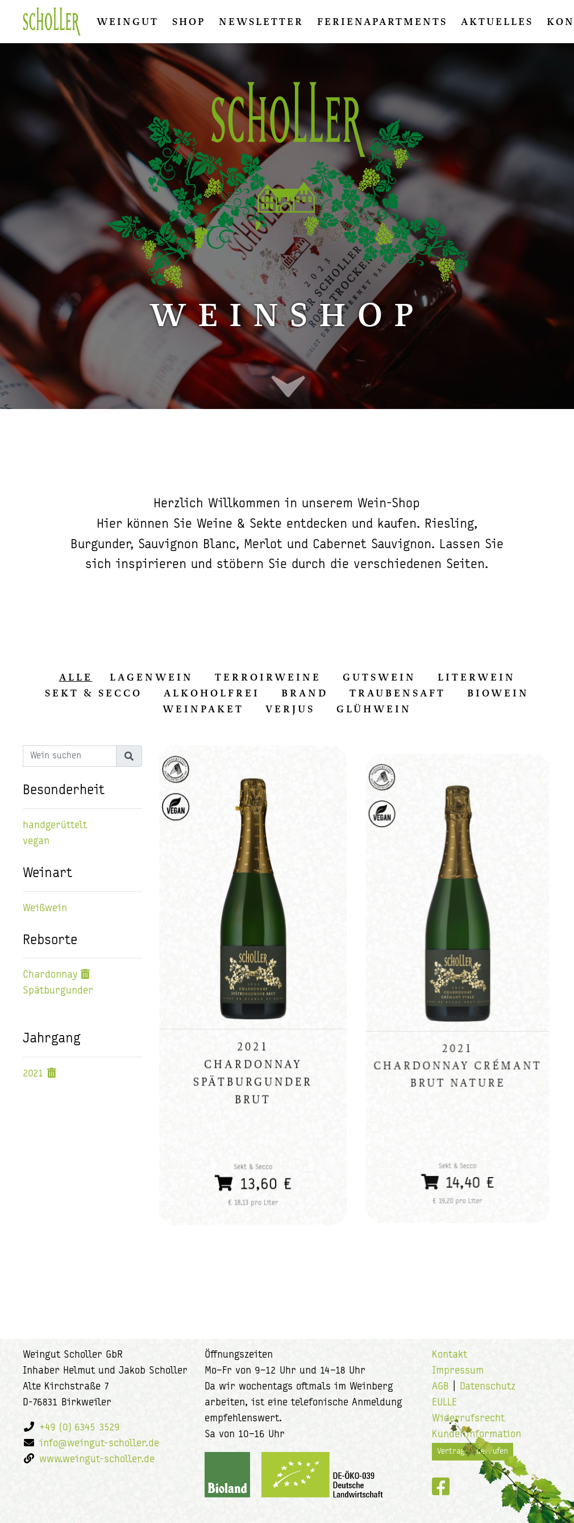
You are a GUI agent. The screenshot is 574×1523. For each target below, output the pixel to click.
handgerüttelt (55, 825)
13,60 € (253, 1171)
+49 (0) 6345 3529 (79, 1427)
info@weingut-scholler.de (99, 1443)
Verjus (290, 709)
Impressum (458, 1371)
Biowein (498, 693)
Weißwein (45, 908)
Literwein (476, 677)
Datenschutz (487, 1387)
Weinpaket (203, 709)
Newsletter (261, 21)
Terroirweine (268, 677)
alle (76, 677)
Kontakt (449, 1355)
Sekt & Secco (93, 693)
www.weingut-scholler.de (97, 1459)
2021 (33, 1074)
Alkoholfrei (212, 693)
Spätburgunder (58, 991)
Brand (304, 693)
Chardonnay (50, 975)
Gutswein (379, 677)
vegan (36, 841)
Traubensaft (398, 693)
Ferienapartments (382, 21)
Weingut (128, 21)
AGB (440, 1387)
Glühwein (373, 709)
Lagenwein (151, 677)
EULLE (444, 1402)
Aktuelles (497, 21)
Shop (188, 21)
